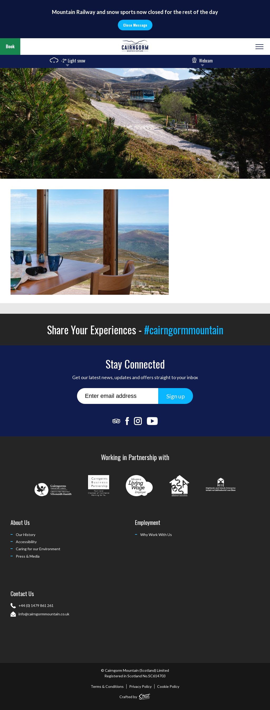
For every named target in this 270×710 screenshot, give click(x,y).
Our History (25, 534)
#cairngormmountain (183, 329)
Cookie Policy (168, 686)
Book (10, 46)
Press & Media (28, 556)
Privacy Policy (140, 686)
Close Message (135, 25)
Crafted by (135, 695)
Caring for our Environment (38, 549)
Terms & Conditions (107, 686)
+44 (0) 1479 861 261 (36, 605)
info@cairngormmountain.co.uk (43, 614)
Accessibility (26, 541)
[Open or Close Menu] (258, 46)
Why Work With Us (156, 534)
